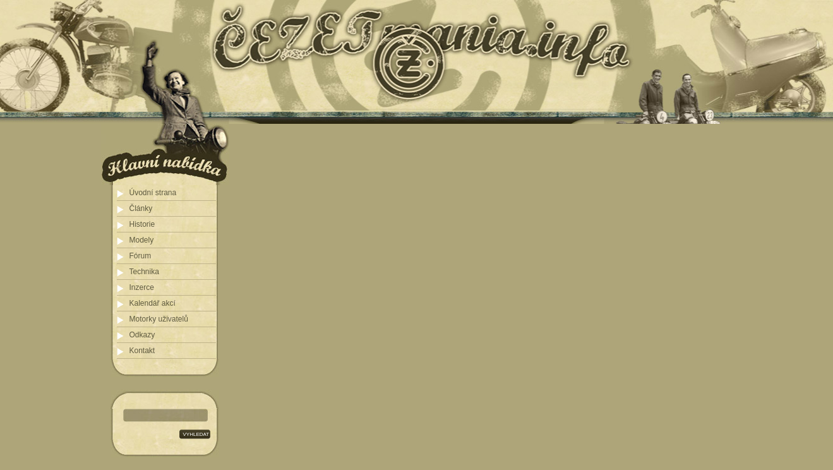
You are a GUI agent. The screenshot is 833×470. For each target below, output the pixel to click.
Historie (142, 224)
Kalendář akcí (152, 303)
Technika (144, 271)
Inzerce (141, 287)
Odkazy (142, 334)
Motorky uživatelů (158, 319)
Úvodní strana (153, 192)
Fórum (140, 255)
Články (141, 208)
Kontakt (142, 350)
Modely (141, 240)
